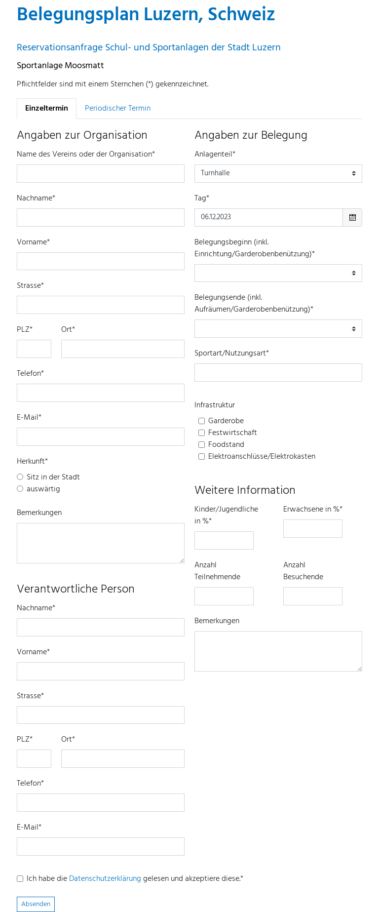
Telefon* (30, 374)
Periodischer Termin (118, 108)
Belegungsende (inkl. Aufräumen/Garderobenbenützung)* (253, 304)
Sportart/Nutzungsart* (231, 353)
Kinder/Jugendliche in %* (226, 515)
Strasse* (30, 286)
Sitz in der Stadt (53, 477)
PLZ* (25, 330)
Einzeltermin (46, 108)
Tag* (201, 198)
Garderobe (226, 421)
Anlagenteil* (214, 154)
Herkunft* (32, 462)
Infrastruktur (214, 405)
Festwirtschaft (232, 433)
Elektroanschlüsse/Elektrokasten (261, 457)
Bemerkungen (39, 513)
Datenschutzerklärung (105, 878)
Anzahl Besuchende (303, 571)
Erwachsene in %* (312, 509)
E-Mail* (29, 418)
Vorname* (33, 242)
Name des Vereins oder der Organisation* (86, 154)
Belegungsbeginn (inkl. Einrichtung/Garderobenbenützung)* (254, 248)
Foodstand (226, 445)
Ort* (68, 330)
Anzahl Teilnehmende (217, 571)
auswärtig (43, 489)
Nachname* (36, 198)
